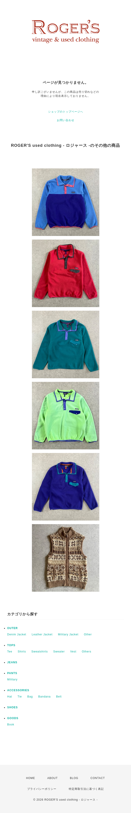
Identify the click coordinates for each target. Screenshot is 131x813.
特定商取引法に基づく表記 (86, 788)
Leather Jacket (42, 634)
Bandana (44, 696)
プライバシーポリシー (41, 788)
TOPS (11, 645)
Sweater (59, 651)
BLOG (74, 778)
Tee (9, 651)
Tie (20, 696)
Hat (9, 696)
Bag (30, 696)
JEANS (12, 662)
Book (10, 724)
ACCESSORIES (18, 690)
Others (86, 651)
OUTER (12, 628)
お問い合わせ (65, 120)
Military (12, 679)
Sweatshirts (39, 651)
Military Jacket (68, 634)
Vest (73, 651)
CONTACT (98, 778)
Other (88, 634)
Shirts (22, 651)
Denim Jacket (16, 634)
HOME (30, 778)
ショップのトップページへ (65, 111)
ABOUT (52, 778)
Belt (59, 696)
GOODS (12, 718)
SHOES (12, 707)
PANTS (12, 673)
